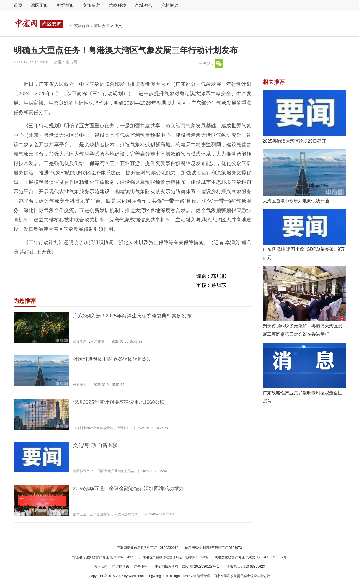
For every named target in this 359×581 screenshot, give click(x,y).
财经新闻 (65, 5)
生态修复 (97, 341)
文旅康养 (91, 5)
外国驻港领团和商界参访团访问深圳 (113, 359)
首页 (18, 5)
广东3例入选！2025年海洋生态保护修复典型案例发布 (132, 316)
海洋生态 (79, 341)
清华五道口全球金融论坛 (91, 514)
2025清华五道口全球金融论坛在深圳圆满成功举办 (128, 488)
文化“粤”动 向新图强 (95, 445)
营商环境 (117, 5)
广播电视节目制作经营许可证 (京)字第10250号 (173, 557)
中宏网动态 (121, 567)
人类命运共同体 (126, 514)
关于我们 (101, 567)
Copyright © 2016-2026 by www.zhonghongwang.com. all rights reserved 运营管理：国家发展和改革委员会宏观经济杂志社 (179, 576)
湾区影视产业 (83, 471)
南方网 (71, 62)
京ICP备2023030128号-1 (200, 567)
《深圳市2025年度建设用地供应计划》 (101, 428)
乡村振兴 (170, 5)
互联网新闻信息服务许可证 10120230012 (147, 548)
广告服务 (141, 567)
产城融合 (144, 5)
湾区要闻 (39, 5)
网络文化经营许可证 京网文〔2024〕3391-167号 (251, 557)
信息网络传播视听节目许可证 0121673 (213, 548)
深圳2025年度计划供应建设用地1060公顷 (119, 402)
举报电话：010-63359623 (246, 567)
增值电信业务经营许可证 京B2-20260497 (102, 557)
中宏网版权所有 (167, 567)
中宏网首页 (80, 26)
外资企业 (79, 384)
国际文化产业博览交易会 (116, 471)
